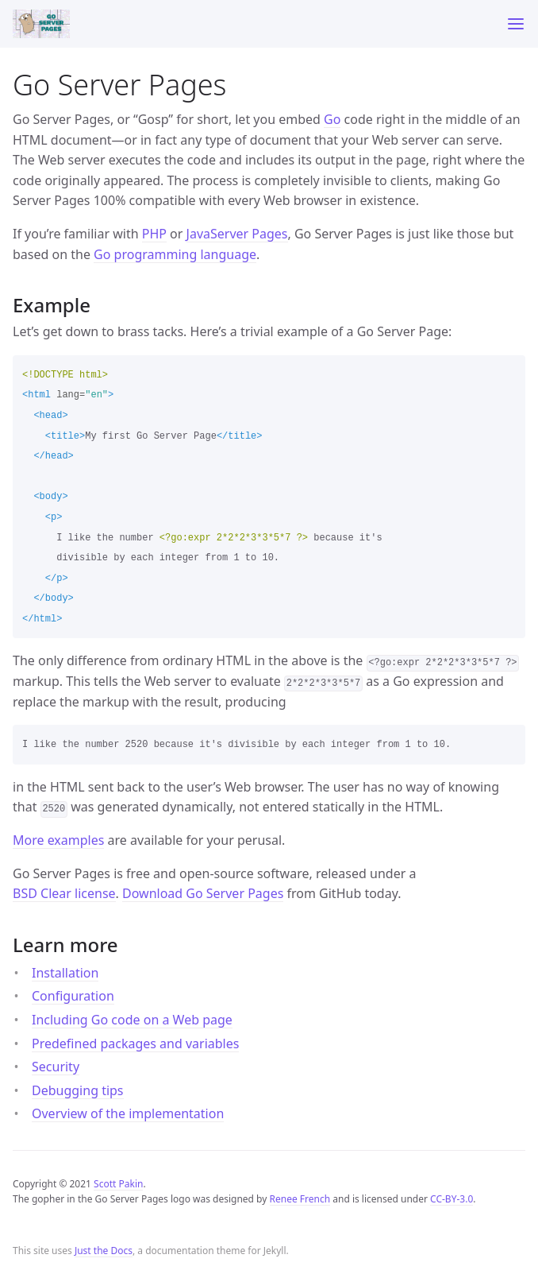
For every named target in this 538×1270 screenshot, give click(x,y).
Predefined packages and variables (135, 1043)
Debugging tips (78, 1090)
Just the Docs (104, 1250)
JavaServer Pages (237, 233)
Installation (65, 973)
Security (55, 1066)
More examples (58, 840)
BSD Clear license (64, 893)
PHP (154, 233)
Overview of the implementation (128, 1113)
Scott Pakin (118, 1184)
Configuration (73, 996)
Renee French (300, 1199)
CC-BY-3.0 (451, 1199)
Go (332, 119)
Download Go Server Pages (202, 893)
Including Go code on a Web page (132, 1019)
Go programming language (175, 254)
